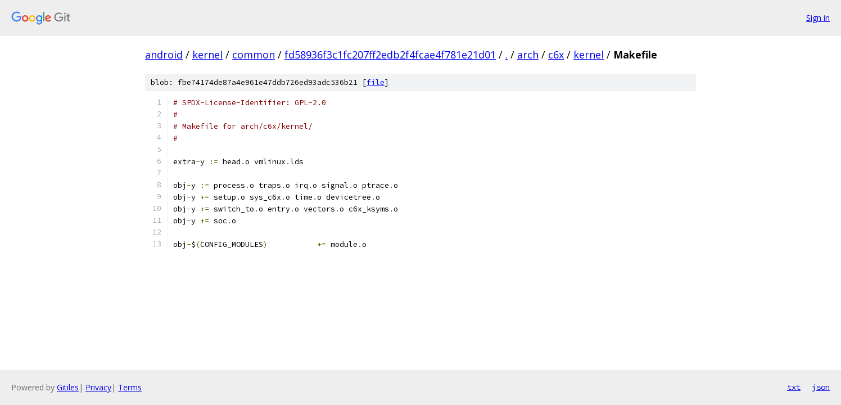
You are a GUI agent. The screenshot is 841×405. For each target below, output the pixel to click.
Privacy (98, 387)
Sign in (818, 17)
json (821, 387)
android (164, 54)
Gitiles (68, 387)
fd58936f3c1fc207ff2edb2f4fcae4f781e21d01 (390, 54)
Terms (130, 387)
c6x (556, 54)
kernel (207, 54)
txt (794, 387)
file (376, 82)
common (253, 54)
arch (528, 54)
